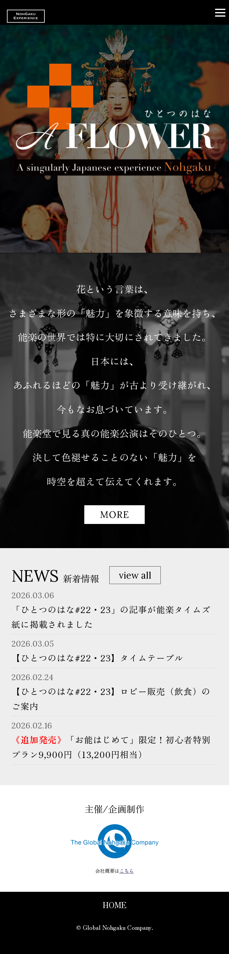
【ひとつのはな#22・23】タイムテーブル (97, 657)
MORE (114, 514)
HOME (115, 905)
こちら (126, 870)
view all (135, 575)
